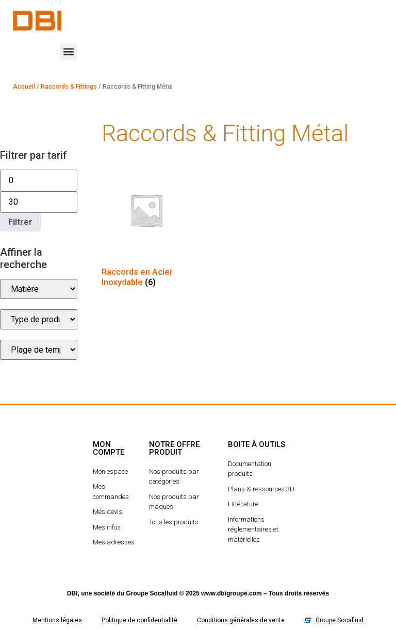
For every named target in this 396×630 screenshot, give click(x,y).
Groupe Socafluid (152, 593)
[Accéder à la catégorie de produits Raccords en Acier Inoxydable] (146, 228)
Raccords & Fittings (69, 86)
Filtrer (20, 222)
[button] (68, 51)
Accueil (24, 86)
